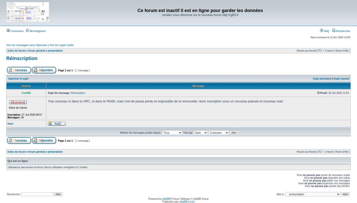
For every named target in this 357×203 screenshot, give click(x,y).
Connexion (15, 31)
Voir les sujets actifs (61, 45)
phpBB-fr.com (187, 201)
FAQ (324, 31)
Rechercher (341, 31)
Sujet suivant (341, 78)
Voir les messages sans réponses (26, 45)
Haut (10, 123)
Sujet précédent (322, 78)
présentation (55, 50)
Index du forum (16, 50)
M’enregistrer (36, 31)
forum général (36, 50)
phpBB (166, 198)
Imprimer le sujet (18, 78)
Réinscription (21, 58)
